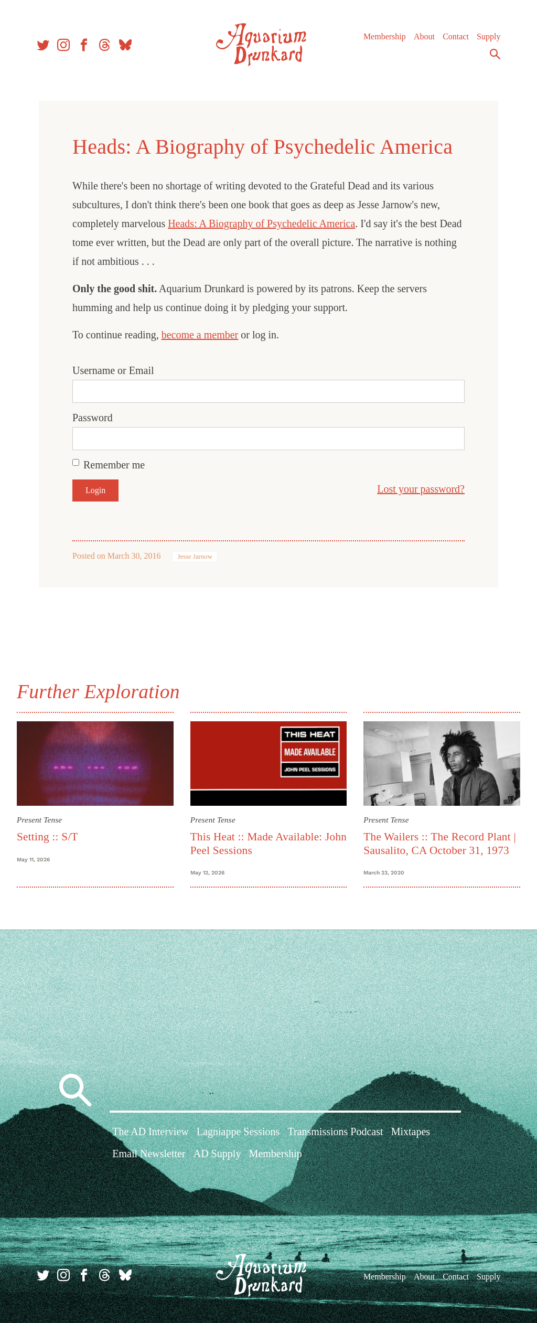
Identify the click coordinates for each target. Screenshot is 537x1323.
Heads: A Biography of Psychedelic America (261, 223)
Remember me (114, 465)
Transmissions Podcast (335, 1131)
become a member (200, 334)
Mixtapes (410, 1131)
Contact (456, 36)
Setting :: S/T (47, 836)
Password (92, 417)
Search (495, 54)
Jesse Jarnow (194, 556)
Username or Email (113, 370)
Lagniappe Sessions (238, 1131)
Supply (488, 36)
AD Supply (217, 1153)
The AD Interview (150, 1131)
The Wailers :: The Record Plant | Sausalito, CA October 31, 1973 (439, 843)
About (424, 36)
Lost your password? (421, 489)
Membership (384, 36)
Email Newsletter (148, 1153)
